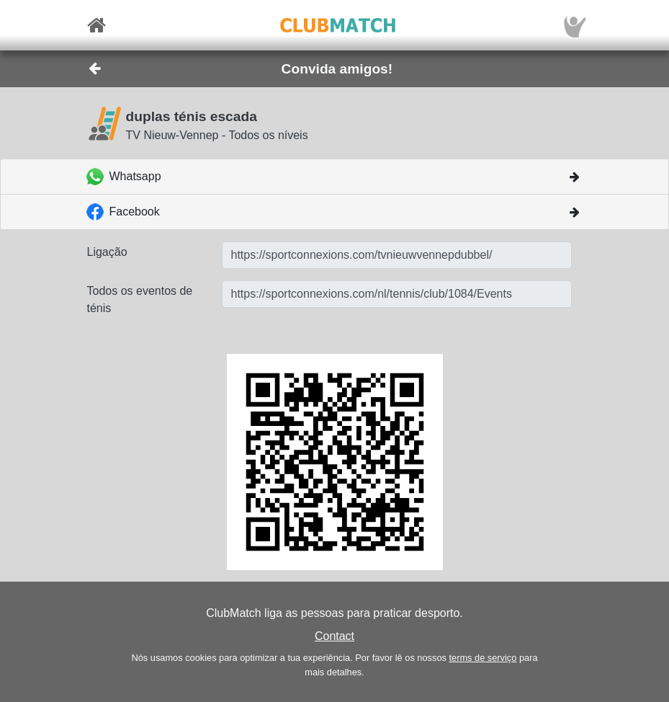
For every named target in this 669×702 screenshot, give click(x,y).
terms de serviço (482, 657)
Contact (334, 636)
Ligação (107, 252)
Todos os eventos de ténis (140, 299)
